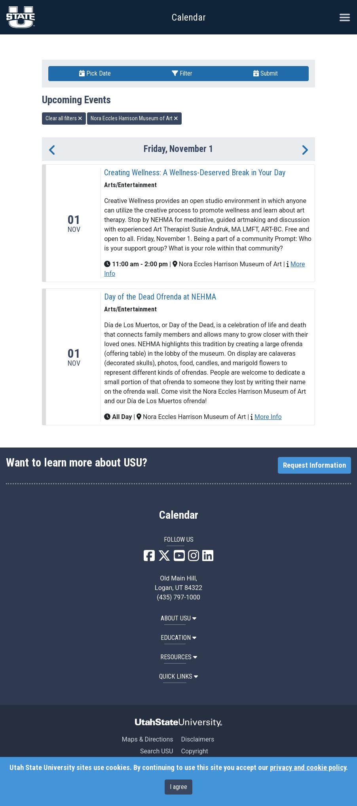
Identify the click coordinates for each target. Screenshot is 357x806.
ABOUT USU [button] (178, 618)
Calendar (178, 515)
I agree (178, 787)
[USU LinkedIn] (207, 558)
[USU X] (164, 558)
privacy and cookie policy (308, 767)
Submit (265, 73)
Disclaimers (197, 739)
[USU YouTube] (179, 558)
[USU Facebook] (149, 558)
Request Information (314, 465)
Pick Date (95, 73)
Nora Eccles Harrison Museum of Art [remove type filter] (134, 118)
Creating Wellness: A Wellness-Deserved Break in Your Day (194, 172)
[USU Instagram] (193, 558)
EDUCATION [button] (178, 637)
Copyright (194, 751)
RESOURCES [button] (178, 657)
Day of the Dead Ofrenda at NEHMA (160, 297)
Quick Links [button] (178, 676)
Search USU (156, 751)
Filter (182, 73)
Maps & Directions (147, 739)
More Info (268, 417)
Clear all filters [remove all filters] (64, 118)
